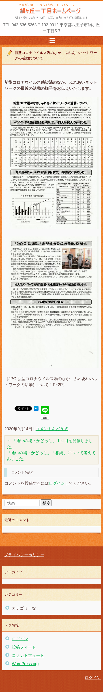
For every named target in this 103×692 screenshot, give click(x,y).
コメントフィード (28, 655)
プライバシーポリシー (24, 555)
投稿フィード (24, 647)
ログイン (57, 483)
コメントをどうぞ (52, 429)
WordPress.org (25, 664)
